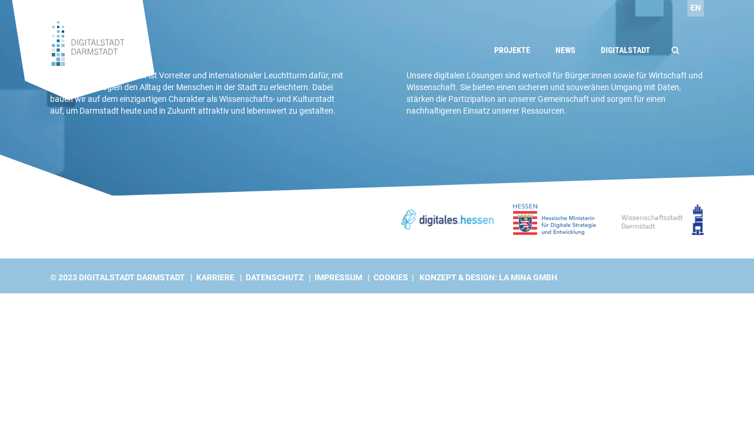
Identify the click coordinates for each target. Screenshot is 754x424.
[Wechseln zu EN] (695, 8)
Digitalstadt (625, 50)
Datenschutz (274, 277)
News (565, 50)
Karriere (215, 277)
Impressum (338, 277)
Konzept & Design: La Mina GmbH (488, 277)
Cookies (390, 277)
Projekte (512, 50)
